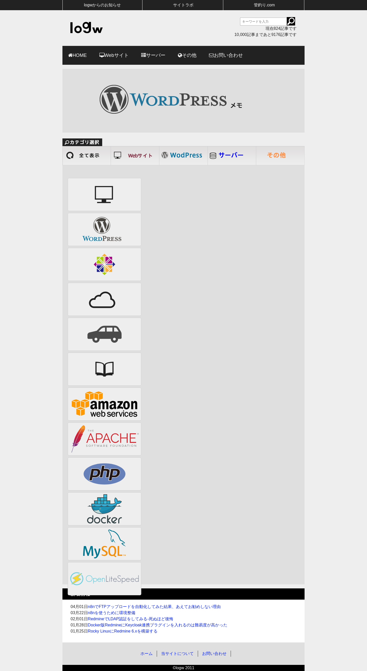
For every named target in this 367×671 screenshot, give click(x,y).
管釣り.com (264, 5)
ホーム (146, 653)
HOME (79, 55)
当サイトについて (177, 653)
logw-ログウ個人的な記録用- (86, 27)
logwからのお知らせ (102, 5)
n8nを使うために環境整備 (112, 613)
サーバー (155, 55)
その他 (189, 55)
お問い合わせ (228, 55)
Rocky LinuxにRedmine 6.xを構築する (123, 631)
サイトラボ (183, 5)
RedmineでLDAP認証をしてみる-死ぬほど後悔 (130, 619)
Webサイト (116, 55)
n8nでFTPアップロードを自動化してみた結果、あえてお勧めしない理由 (154, 606)
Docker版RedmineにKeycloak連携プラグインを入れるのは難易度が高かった (158, 625)
